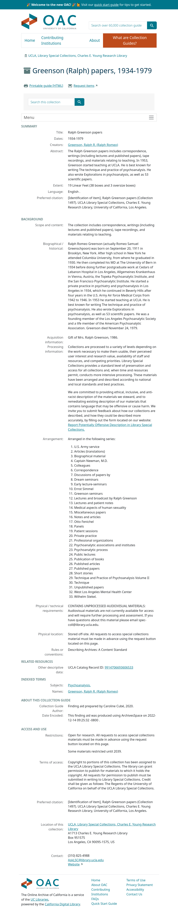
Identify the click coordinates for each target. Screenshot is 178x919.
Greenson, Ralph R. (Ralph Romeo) (93, 145)
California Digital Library (62, 904)
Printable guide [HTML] (46, 86)
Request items (84, 86)
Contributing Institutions (52, 40)
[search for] (118, 25)
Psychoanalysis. (79, 685)
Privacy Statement (139, 885)
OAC (49, 21)
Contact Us (134, 894)
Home (30, 40)
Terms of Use (135, 880)
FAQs (95, 899)
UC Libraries (39, 899)
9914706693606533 (119, 667)
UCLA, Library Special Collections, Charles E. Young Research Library (77, 55)
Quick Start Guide (104, 903)
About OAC (99, 885)
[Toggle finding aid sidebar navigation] (89, 117)
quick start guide (106, 5)
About (94, 40)
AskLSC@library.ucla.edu (86, 860)
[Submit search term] (152, 25)
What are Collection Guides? (130, 40)
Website (74, 864)
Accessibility (135, 889)
